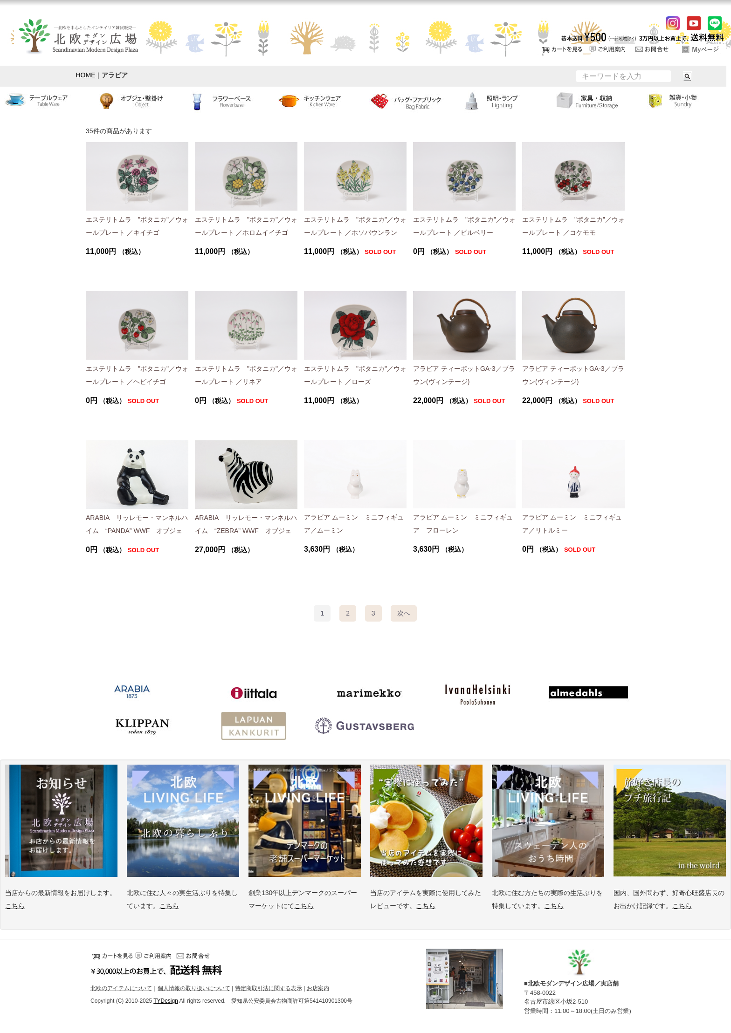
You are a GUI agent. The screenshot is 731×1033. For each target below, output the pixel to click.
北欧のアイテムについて (121, 988)
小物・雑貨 (685, 101)
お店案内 (318, 988)
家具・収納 (594, 101)
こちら (15, 906)
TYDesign (165, 1001)
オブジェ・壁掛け (137, 101)
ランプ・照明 (502, 101)
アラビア (132, 693)
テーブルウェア (45, 101)
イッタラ (254, 693)
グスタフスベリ (365, 726)
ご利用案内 (607, 49)
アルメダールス (589, 693)
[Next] (404, 613)
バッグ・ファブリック (411, 101)
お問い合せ (654, 49)
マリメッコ (365, 693)
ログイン (701, 49)
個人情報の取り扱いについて (194, 988)
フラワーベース (228, 101)
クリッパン (142, 726)
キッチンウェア (320, 101)
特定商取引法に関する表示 (268, 988)
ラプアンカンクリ (254, 726)
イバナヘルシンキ (477, 693)
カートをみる (561, 49)
